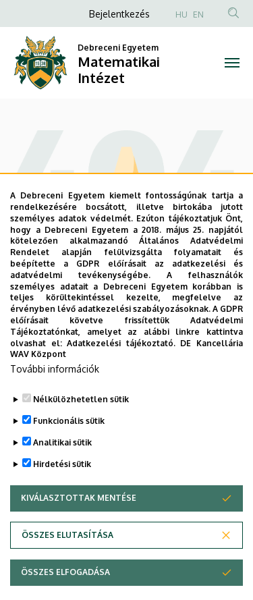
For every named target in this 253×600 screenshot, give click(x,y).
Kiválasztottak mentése (78, 529)
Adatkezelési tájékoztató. (121, 374)
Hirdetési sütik (62, 496)
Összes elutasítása (67, 567)
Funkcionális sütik (69, 452)
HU (181, 14)
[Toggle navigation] (232, 63)
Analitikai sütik (62, 474)
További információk (54, 400)
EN (198, 14)
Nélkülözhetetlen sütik (81, 431)
